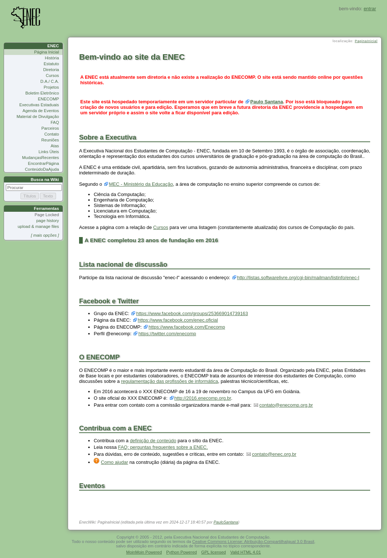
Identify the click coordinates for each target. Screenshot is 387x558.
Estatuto (51, 64)
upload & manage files (38, 226)
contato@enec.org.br (274, 454)
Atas (55, 146)
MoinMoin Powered (144, 552)
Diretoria (51, 69)
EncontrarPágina (43, 163)
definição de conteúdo (153, 440)
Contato (51, 134)
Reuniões (50, 140)
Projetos (51, 87)
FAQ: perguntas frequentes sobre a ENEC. (163, 447)
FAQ (55, 122)
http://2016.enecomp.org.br (202, 398)
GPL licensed (213, 552)
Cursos (52, 75)
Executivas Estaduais (39, 105)
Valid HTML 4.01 (245, 552)
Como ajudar (114, 462)
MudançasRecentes (40, 157)
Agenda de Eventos (41, 110)
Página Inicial (46, 52)
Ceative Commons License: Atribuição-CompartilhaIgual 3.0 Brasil (253, 541)
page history (47, 220)
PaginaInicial (366, 41)
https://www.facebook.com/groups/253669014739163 (192, 313)
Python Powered (181, 552)
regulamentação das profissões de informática (169, 381)
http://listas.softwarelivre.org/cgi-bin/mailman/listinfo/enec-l (298, 277)
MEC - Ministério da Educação (141, 184)
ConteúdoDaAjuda (42, 169)
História (52, 58)
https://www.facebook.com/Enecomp (187, 327)
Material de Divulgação (37, 116)
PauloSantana (225, 522)
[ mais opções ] (45, 235)
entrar (370, 8)
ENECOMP (48, 99)
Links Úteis (48, 151)
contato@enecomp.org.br (286, 405)
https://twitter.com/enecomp (167, 333)
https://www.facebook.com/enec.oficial (178, 320)
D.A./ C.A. (49, 81)
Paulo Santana (266, 101)
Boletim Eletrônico (42, 93)
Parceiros (50, 128)
